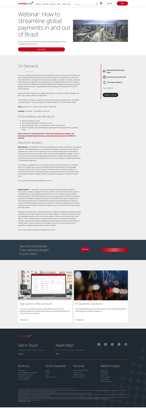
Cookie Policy (45, 389)
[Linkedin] (112, 345)
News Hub (103, 375)
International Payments (25, 375)
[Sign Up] (109, 3)
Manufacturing (50, 378)
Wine (47, 375)
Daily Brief (103, 371)
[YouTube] (126, 345)
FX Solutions (22, 371)
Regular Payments (79, 375)
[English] (101, 3)
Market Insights (110, 366)
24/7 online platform (24, 378)
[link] (38, 4)
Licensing (20, 389)
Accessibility (53, 389)
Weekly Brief (104, 373)
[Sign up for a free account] (45, 286)
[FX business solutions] (101, 286)
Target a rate (77, 373)
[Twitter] (105, 345)
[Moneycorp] (26, 4)
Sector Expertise (56, 366)
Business (24, 366)
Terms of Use (61, 389)
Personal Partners (79, 378)
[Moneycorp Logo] (25, 337)
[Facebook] (99, 345)
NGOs (48, 373)
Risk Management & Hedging (27, 373)
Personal (79, 366)
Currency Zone (105, 378)
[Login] (122, 3)
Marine (48, 371)
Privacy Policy (36, 389)
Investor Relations (24, 380)
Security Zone (104, 380)
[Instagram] (119, 345)
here (41, 400)
